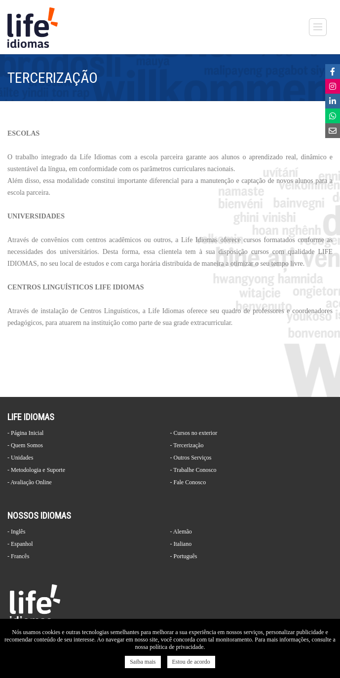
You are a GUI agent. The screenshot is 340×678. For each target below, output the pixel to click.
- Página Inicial (25, 432)
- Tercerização (187, 445)
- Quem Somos (25, 445)
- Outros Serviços (191, 457)
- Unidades (20, 457)
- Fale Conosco (188, 482)
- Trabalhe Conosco (193, 469)
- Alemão (181, 531)
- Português (183, 556)
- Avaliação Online (29, 482)
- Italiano (181, 543)
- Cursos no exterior (194, 432)
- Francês (18, 556)
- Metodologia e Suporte (36, 469)
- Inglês (16, 531)
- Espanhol (20, 543)
